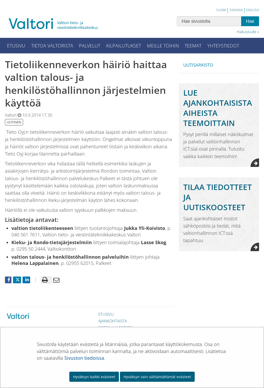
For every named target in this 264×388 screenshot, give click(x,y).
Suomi (221, 10)
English (252, 10)
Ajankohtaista (112, 320)
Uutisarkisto (198, 65)
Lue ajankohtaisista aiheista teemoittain (217, 107)
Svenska (236, 10)
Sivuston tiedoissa (84, 358)
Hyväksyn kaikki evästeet (94, 376)
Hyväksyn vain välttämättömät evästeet (157, 376)
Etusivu (106, 314)
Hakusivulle (246, 31)
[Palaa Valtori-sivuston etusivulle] (57, 23)
